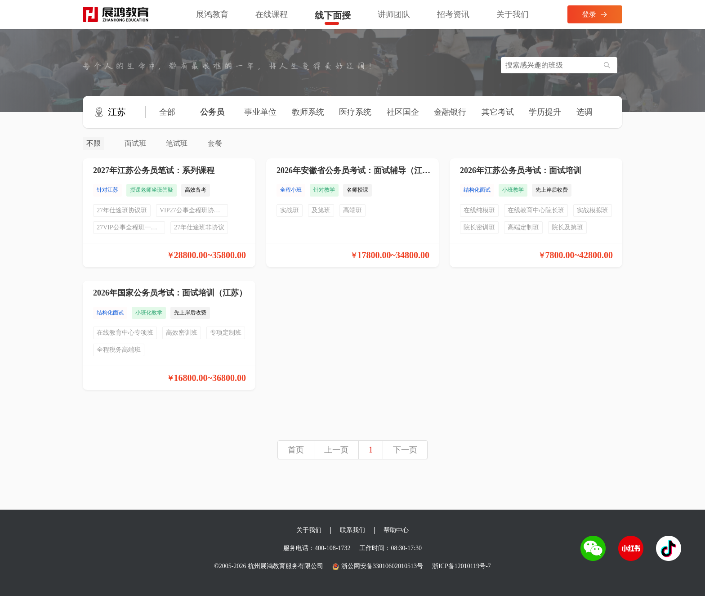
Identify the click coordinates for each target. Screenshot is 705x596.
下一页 (405, 449)
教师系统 (308, 112)
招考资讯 (453, 14)
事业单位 (260, 112)
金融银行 (450, 112)
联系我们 (352, 530)
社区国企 (403, 112)
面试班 (135, 143)
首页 (296, 449)
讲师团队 (394, 14)
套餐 (215, 143)
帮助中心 (396, 530)
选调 (584, 112)
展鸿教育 (212, 14)
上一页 (336, 449)
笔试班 (176, 143)
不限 (93, 143)
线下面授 (333, 15)
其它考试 (498, 112)
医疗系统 (355, 112)
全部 (167, 112)
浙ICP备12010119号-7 (461, 566)
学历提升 (545, 112)
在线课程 (271, 14)
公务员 (212, 112)
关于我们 (512, 14)
